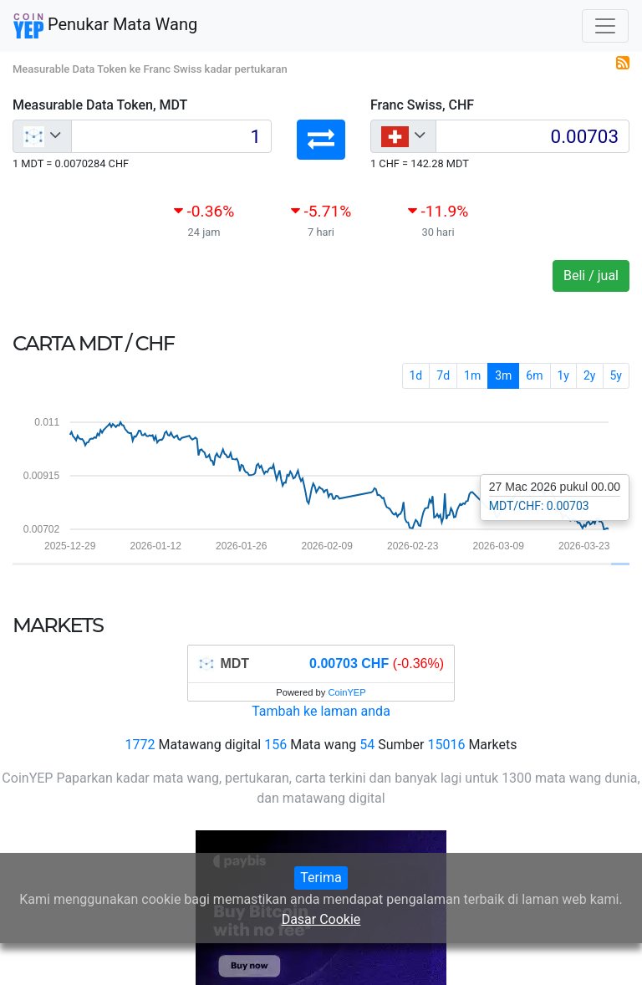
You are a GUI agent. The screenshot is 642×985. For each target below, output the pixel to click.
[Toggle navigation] (605, 26)
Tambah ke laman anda (321, 711)
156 (275, 745)
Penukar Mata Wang (105, 26)
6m (534, 375)
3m (503, 375)
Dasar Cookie (321, 919)
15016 (446, 745)
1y (564, 375)
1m (472, 375)
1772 (140, 745)
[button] (321, 140)
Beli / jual (591, 275)
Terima (320, 877)
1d (416, 375)
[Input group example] (171, 136)
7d (443, 375)
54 (366, 745)
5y (616, 375)
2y (589, 375)
